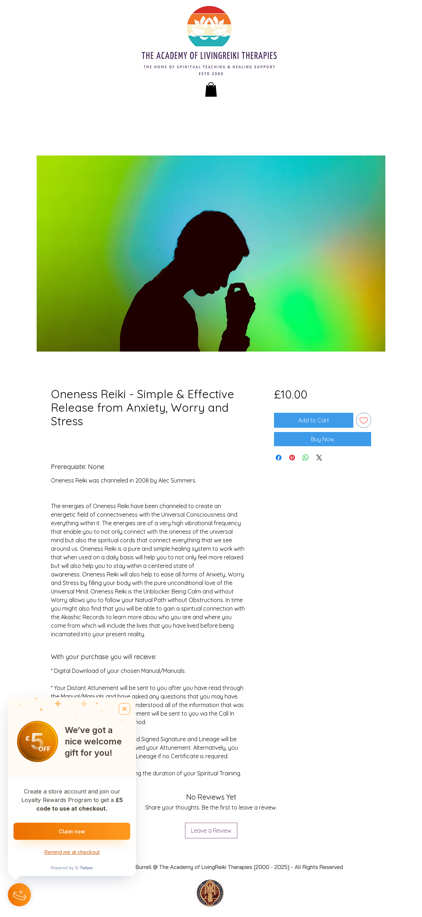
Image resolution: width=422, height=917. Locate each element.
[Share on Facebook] (278, 457)
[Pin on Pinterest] (292, 457)
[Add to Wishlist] (363, 420)
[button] (211, 89)
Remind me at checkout (72, 852)
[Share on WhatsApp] (305, 457)
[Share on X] (319, 457)
